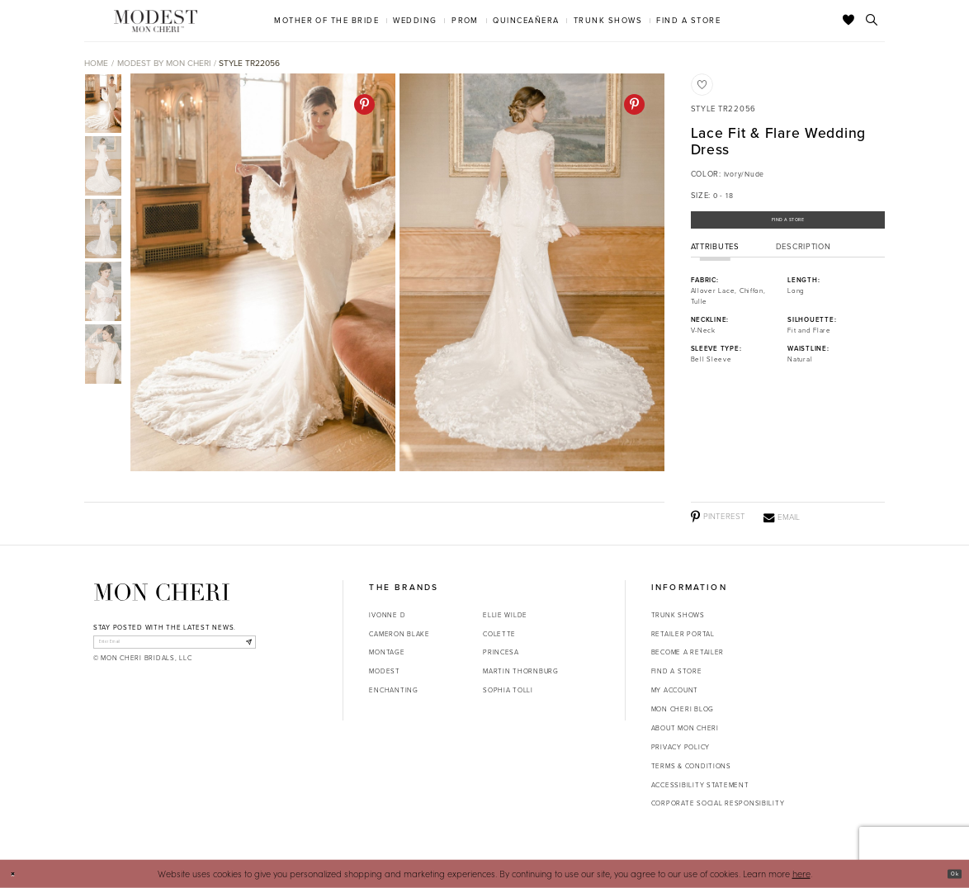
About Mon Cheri (685, 728)
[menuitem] (326, 20)
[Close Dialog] (17, 874)
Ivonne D (387, 615)
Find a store (676, 671)
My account (674, 690)
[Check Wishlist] (849, 20)
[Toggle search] (872, 20)
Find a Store (787, 225)
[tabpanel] (260, 272)
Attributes (715, 257)
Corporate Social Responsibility (718, 803)
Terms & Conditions (691, 766)
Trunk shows (678, 615)
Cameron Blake (399, 634)
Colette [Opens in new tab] (499, 634)
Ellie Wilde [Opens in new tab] (505, 615)
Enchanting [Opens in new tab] (393, 690)
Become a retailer (687, 652)
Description (803, 257)
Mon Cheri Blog (682, 709)
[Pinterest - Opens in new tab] (364, 104)
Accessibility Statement (700, 785)
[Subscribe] (243, 646)
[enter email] (174, 646)
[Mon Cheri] (161, 592)
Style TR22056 (249, 63)
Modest (384, 671)
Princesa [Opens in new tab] (501, 652)
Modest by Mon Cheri (163, 63)
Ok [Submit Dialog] (949, 873)
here (801, 873)
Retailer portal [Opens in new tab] (683, 634)
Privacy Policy (680, 747)
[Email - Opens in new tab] (781, 517)
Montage (386, 652)
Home (96, 63)
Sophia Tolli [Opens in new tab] (508, 690)
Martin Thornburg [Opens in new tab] (521, 671)
